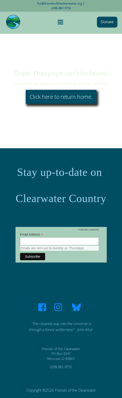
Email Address (31, 234)
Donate (107, 21)
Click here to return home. (61, 96)
